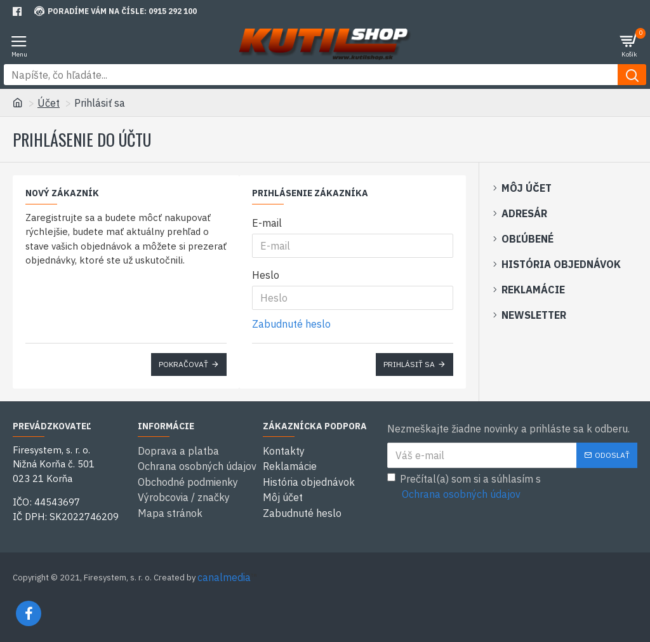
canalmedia (224, 577)
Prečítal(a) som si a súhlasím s (464, 487)
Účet (48, 103)
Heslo (265, 275)
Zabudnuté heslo (291, 324)
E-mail (267, 223)
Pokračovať (183, 364)
